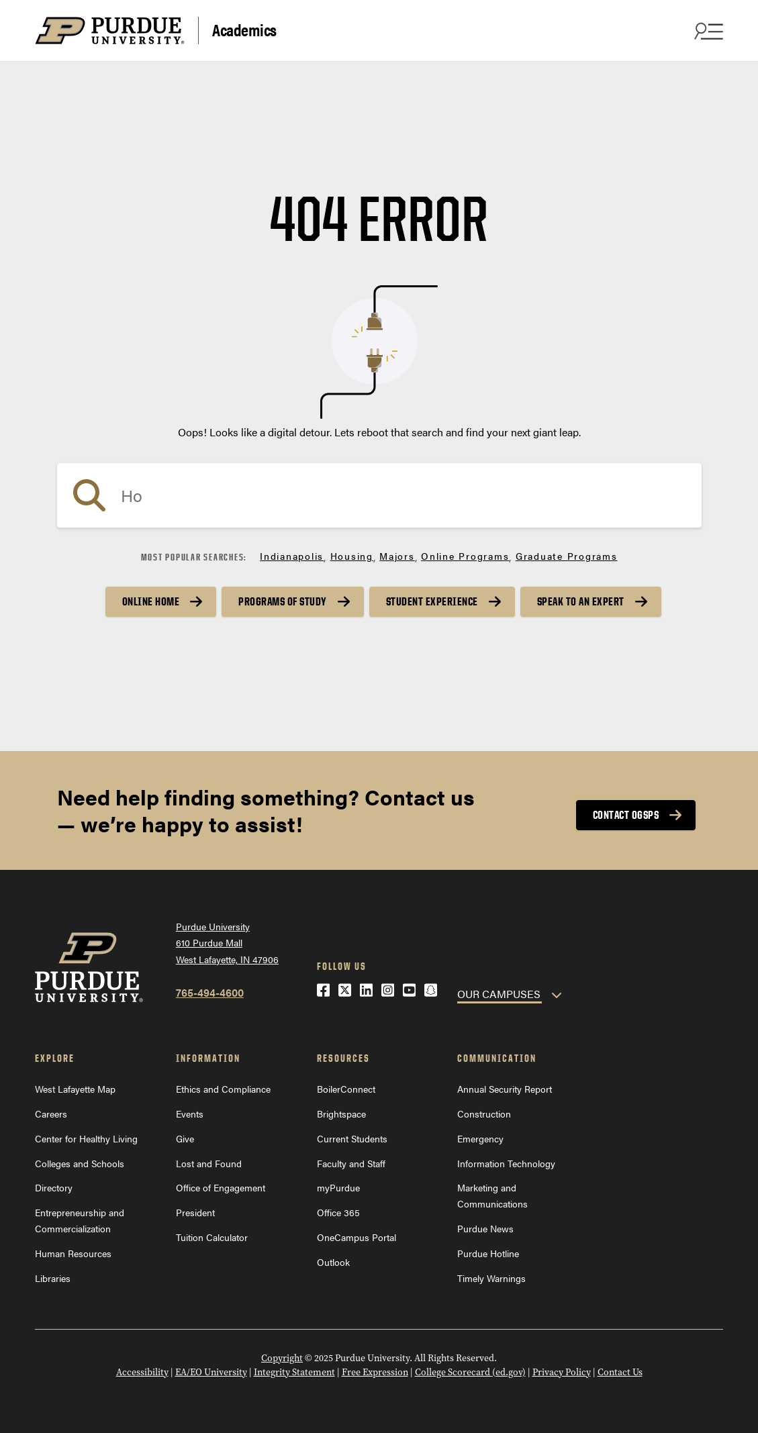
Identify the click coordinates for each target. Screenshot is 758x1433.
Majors (397, 555)
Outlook (333, 1262)
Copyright (282, 1358)
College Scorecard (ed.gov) (470, 1372)
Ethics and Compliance (223, 1088)
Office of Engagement (220, 1187)
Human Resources (73, 1253)
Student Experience (432, 601)
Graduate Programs (567, 555)
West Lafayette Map (75, 1088)
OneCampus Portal (356, 1237)
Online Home (151, 601)
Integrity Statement (294, 1372)
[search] (379, 495)
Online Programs (465, 555)
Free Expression (375, 1372)
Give (185, 1138)
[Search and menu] (707, 31)
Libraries (52, 1278)
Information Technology (506, 1163)
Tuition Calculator (212, 1237)
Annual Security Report (504, 1088)
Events (189, 1113)
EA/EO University (211, 1372)
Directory (54, 1187)
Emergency (480, 1138)
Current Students (352, 1138)
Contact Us (620, 1372)
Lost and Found (209, 1163)
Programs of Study (282, 601)
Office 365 (338, 1212)
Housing (351, 555)
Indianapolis (292, 555)
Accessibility (142, 1372)
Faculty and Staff (351, 1163)
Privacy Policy (561, 1372)
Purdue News (485, 1228)
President (195, 1212)
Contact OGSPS (626, 815)
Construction (484, 1113)
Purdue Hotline (488, 1253)
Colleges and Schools (79, 1163)
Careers (51, 1113)
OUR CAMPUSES (498, 993)
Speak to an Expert (580, 601)
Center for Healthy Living (86, 1138)
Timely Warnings (491, 1278)
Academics (244, 29)
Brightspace (341, 1113)
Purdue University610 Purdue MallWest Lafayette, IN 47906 (227, 943)
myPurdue (338, 1187)
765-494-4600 (210, 992)
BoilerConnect (346, 1088)
